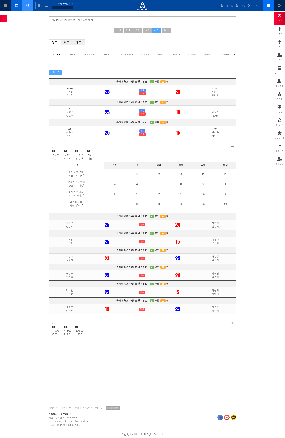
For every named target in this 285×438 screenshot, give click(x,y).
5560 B (226, 55)
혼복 (78, 42)
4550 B (176, 55)
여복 (66, 42)
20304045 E (126, 55)
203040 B (89, 55)
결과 (166, 30)
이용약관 (53, 408)
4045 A (145, 55)
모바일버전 (113, 408)
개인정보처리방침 (70, 408)
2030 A (56, 55)
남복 (54, 42)
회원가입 (227, 5)
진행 (137, 30)
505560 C (209, 55)
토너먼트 (55, 72)
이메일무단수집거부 (92, 408)
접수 (128, 30)
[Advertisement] (142, 371)
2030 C (72, 55)
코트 (147, 30)
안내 (118, 30)
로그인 (240, 5)
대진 (156, 30)
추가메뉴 (254, 5)
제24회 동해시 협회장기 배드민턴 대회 (143, 20)
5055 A (192, 55)
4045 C (161, 55)
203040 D (107, 55)
